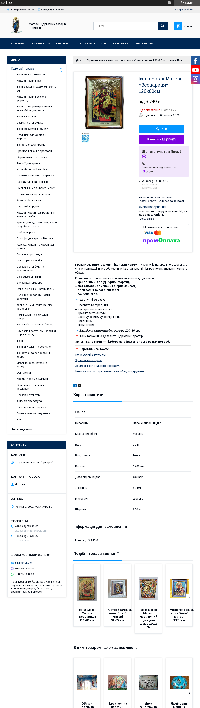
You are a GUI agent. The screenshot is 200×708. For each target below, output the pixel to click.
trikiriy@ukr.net (23, 562)
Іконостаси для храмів (31, 144)
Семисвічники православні (33, 194)
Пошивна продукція (29, 254)
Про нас (62, 43)
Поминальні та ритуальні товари (32, 316)
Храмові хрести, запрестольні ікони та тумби (36, 214)
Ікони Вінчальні (26, 116)
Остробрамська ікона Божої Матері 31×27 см (120, 615)
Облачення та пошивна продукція (31, 387)
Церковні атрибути (28, 394)
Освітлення (24, 372)
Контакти (121, 43)
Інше (19, 419)
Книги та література (29, 401)
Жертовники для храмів (32, 157)
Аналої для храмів (29, 163)
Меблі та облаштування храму (32, 364)
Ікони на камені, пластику (33, 128)
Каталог (38, 43)
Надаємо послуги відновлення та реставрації (36, 332)
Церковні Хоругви (28, 206)
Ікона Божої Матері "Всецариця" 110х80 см (87, 615)
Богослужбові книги (29, 276)
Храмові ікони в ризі (88, 360)
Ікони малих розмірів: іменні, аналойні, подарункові (109, 371)
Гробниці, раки (26, 232)
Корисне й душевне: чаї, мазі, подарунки (35, 306)
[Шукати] (163, 26)
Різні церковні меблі (29, 260)
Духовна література (29, 282)
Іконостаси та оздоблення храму (33, 354)
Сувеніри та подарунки (31, 407)
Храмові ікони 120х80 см (150, 60)
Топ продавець (21, 429)
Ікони (20, 340)
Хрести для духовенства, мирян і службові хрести (37, 224)
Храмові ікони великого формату (109, 60)
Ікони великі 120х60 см (90, 354)
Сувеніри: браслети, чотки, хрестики (33, 296)
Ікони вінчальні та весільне (34, 346)
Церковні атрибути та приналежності (30, 268)
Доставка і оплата (91, 43)
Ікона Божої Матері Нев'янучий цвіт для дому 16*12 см (149, 618)
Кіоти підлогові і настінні (32, 169)
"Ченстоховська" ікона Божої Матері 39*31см (183, 615)
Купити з (161, 139)
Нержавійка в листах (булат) (35, 324)
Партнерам (144, 43)
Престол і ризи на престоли (34, 151)
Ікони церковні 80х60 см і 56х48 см (36, 88)
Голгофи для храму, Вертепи (35, 238)
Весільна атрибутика (30, 122)
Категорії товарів (22, 68)
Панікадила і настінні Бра (33, 181)
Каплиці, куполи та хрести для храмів (36, 246)
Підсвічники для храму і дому (36, 187)
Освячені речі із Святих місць (35, 288)
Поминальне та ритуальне (33, 413)
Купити (161, 129)
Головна (18, 43)
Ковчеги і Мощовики (29, 200)
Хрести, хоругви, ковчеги (32, 378)
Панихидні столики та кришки (35, 175)
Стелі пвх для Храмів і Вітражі (31, 136)
